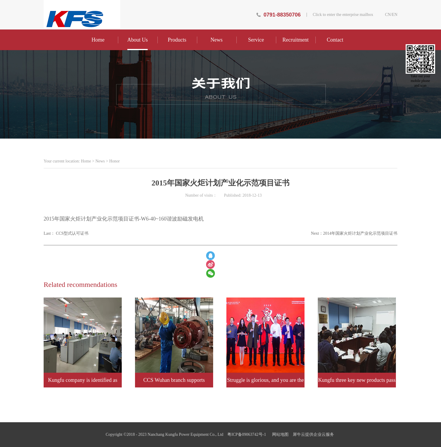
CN (388, 15)
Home (98, 40)
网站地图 (279, 434)
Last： (66, 233)
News (100, 161)
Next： (354, 233)
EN (394, 15)
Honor (114, 161)
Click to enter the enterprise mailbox (343, 15)
